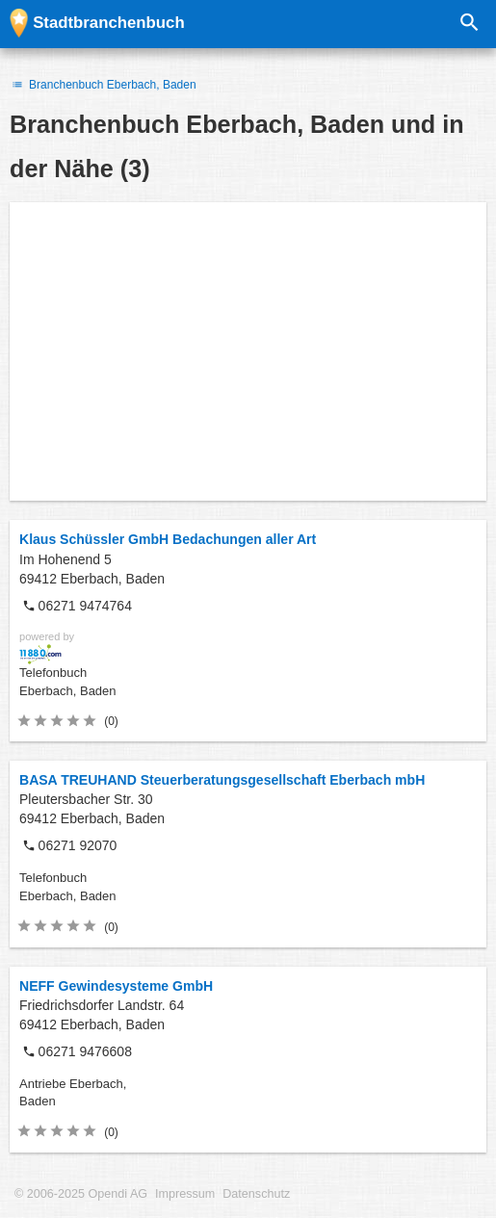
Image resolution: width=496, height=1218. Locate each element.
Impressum (185, 1194)
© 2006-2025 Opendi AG (80, 1194)
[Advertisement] (248, 351)
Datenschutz (256, 1194)
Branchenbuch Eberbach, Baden (103, 84)
